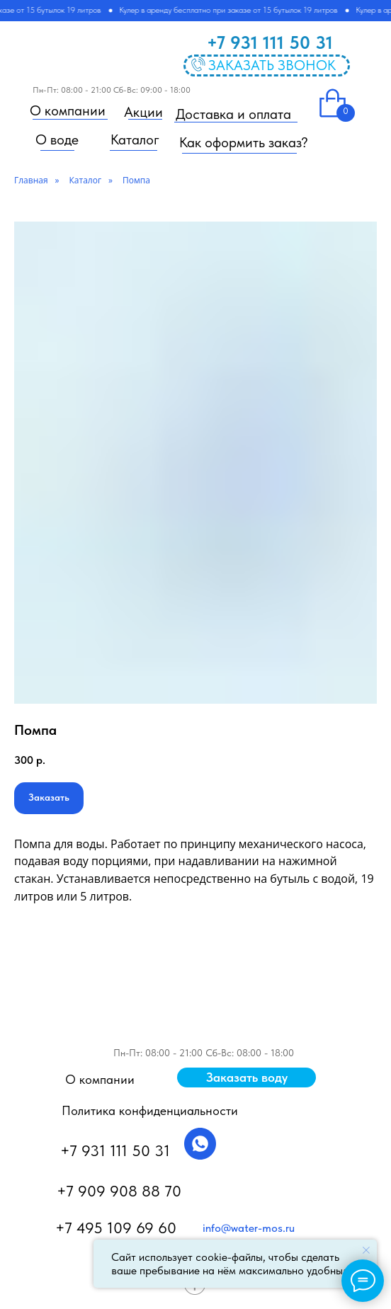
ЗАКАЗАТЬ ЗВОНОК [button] (272, 65)
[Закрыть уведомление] (366, 1250)
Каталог (85, 180)
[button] (246, 1077)
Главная (31, 180)
